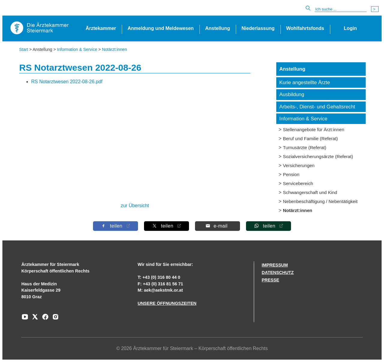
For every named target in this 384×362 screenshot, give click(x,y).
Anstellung (217, 28)
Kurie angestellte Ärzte (304, 82)
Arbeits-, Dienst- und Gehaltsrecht (317, 107)
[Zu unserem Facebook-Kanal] (44, 318)
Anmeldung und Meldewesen (161, 28)
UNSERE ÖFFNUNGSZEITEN (167, 303)
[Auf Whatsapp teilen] (268, 225)
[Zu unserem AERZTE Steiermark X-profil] (33, 318)
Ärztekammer (101, 28)
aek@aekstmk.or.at (163, 290)
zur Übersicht (135, 205)
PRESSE (270, 280)
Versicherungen (299, 165)
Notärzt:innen (114, 49)
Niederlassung (258, 28)
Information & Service (77, 49)
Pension (291, 174)
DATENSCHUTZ (278, 272)
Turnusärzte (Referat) (304, 147)
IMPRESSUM (275, 265)
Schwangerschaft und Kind (310, 192)
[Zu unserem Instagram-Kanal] (54, 318)
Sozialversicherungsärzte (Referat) (318, 156)
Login (350, 28)
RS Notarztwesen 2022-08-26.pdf (66, 81)
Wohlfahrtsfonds (305, 28)
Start (23, 49)
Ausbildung (291, 94)
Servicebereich (298, 183)
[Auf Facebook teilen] (115, 225)
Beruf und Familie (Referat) (310, 138)
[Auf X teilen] (166, 225)
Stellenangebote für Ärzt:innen (313, 129)
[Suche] (341, 9)
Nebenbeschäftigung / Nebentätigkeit (320, 201)
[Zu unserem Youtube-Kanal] (24, 318)
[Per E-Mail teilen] (218, 225)
